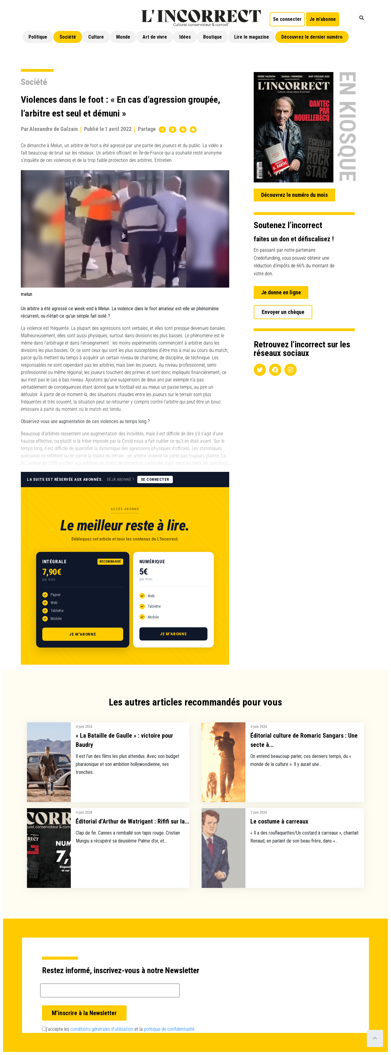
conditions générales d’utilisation (101, 1029)
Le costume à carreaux (279, 821)
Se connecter (155, 479)
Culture (96, 37)
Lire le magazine (251, 37)
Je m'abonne (82, 634)
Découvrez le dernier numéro (312, 37)
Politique (37, 37)
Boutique (212, 37)
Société (67, 37)
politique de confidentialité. (170, 1029)
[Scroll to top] (375, 1038)
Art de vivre (154, 37)
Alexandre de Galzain (53, 129)
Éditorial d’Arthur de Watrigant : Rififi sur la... (132, 821)
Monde (123, 37)
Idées (185, 37)
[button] (361, 17)
